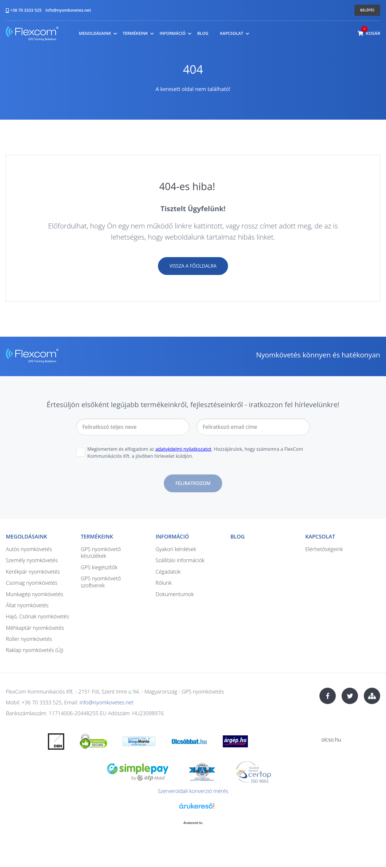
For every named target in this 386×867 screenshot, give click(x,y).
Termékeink (135, 33)
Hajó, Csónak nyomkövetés (37, 616)
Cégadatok (168, 571)
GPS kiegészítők (99, 567)
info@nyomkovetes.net (68, 10)
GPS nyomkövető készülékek (101, 552)
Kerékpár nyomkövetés (33, 571)
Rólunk (164, 582)
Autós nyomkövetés (29, 549)
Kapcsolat (231, 33)
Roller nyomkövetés (29, 638)
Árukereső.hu (192, 823)
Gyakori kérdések (176, 549)
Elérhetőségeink (324, 549)
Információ (172, 33)
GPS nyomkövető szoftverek (101, 582)
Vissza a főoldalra (193, 266)
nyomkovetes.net (32, 34)
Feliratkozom (193, 483)
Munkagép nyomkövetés (34, 594)
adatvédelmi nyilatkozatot (183, 449)
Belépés (367, 10)
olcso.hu (331, 739)
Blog (202, 33)
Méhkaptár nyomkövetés (35, 627)
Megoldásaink (95, 33)
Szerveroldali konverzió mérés (193, 790)
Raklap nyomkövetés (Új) (34, 649)
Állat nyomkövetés (27, 605)
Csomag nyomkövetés (32, 582)
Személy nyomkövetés (32, 560)
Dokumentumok (175, 594)
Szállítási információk (180, 560)
